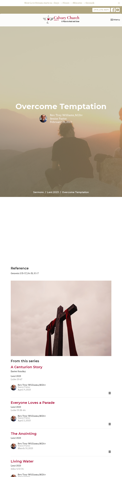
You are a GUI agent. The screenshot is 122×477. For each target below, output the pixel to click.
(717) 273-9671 (101, 10)
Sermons (38, 192)
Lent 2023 (53, 192)
